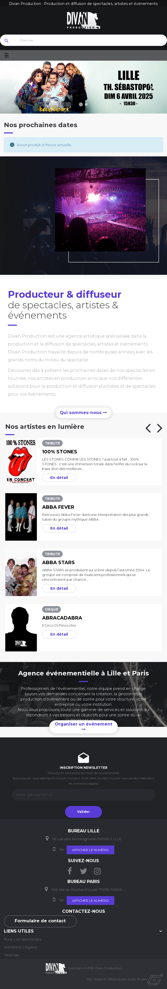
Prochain (151, 87)
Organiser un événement (83, 726)
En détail (59, 477)
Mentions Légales (20, 947)
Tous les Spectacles (22, 939)
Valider (83, 812)
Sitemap (11, 955)
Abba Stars (58, 562)
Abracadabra (62, 618)
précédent (15, 87)
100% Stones (59, 452)
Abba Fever (58, 507)
